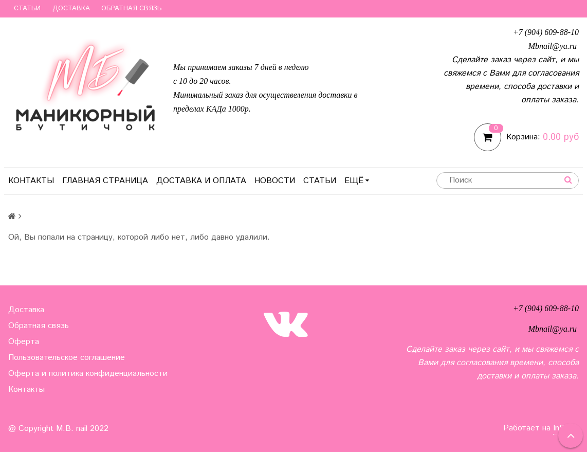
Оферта (23, 342)
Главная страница (105, 181)
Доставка (71, 8)
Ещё (356, 181)
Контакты (31, 181)
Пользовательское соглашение (66, 358)
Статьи (27, 8)
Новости (274, 181)
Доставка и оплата (201, 181)
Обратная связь (131, 8)
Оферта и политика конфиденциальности (88, 373)
